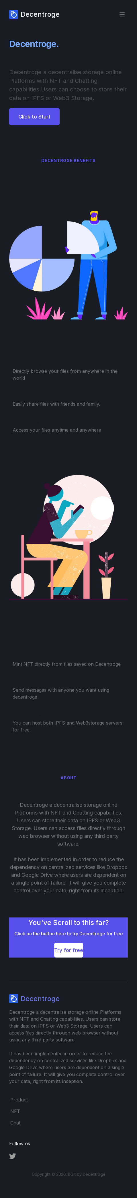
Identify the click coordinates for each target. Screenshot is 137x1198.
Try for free (68, 950)
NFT (15, 1111)
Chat (15, 1123)
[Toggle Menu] (122, 14)
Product (19, 1100)
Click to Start (34, 117)
